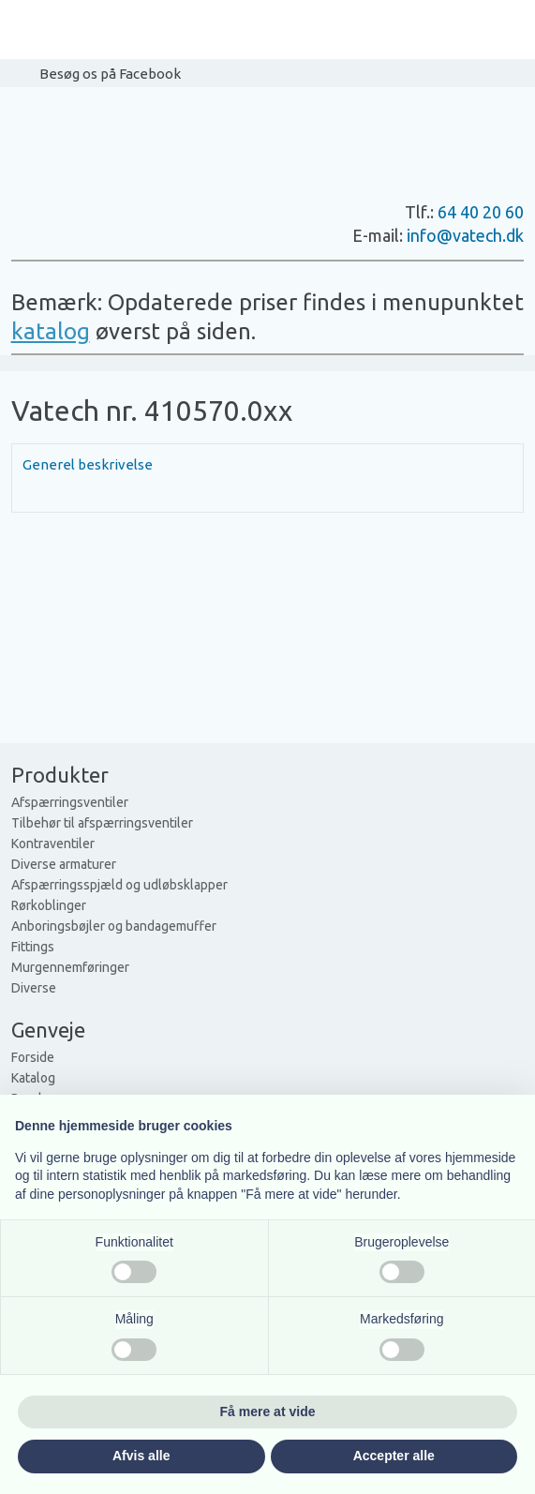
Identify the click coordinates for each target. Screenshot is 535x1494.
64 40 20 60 (481, 211)
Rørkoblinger (48, 905)
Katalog (33, 1077)
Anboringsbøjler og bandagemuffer (113, 926)
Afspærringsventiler (69, 802)
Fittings (32, 946)
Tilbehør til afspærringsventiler (102, 822)
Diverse (33, 987)
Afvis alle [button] (141, 1455)
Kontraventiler (53, 843)
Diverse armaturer (63, 864)
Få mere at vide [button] (268, 1411)
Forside (32, 1057)
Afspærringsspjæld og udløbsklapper (119, 884)
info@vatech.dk (465, 235)
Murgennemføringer (70, 967)
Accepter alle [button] (394, 1455)
